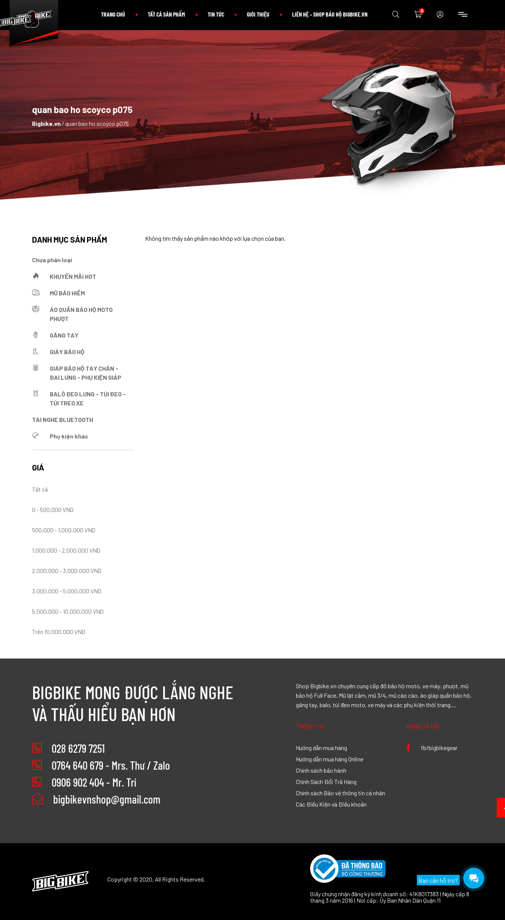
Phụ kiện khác (69, 436)
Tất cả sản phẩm (166, 14)
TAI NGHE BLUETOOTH (62, 419)
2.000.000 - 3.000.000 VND (66, 570)
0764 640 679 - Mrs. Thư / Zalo (111, 765)
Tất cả (40, 489)
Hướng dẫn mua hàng (321, 747)
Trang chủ (113, 14)
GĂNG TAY (64, 335)
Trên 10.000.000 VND (58, 631)
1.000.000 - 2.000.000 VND (66, 550)
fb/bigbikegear (432, 747)
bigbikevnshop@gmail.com (96, 799)
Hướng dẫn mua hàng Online (329, 759)
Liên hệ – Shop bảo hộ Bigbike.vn (329, 14)
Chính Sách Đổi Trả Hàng (326, 781)
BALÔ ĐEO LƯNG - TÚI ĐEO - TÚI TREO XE (88, 398)
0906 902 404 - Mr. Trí (94, 782)
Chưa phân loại (52, 259)
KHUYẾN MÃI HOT (73, 276)
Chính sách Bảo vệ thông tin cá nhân (340, 792)
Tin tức (216, 14)
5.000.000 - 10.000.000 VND (68, 611)
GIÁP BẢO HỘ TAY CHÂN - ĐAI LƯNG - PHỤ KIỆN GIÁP (85, 372)
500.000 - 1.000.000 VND (63, 529)
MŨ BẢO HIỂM (67, 293)
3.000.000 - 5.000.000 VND (66, 590)
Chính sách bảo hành (321, 770)
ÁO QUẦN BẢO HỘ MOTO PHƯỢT (81, 313)
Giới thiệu (258, 14)
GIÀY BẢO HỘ (67, 351)
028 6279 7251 (78, 748)
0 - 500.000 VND (52, 509)
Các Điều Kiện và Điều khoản (331, 804)
